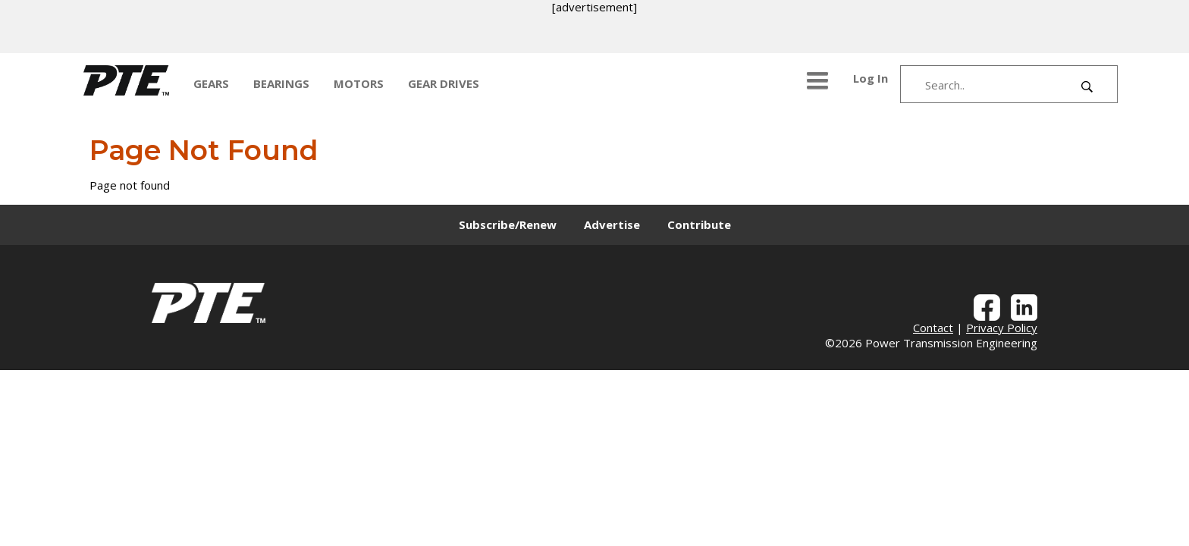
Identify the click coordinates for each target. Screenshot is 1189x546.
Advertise (612, 224)
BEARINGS (281, 83)
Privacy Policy (1001, 327)
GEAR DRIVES (443, 83)
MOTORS (359, 83)
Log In (870, 78)
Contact (933, 327)
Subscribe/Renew (508, 224)
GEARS (211, 83)
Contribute (699, 224)
